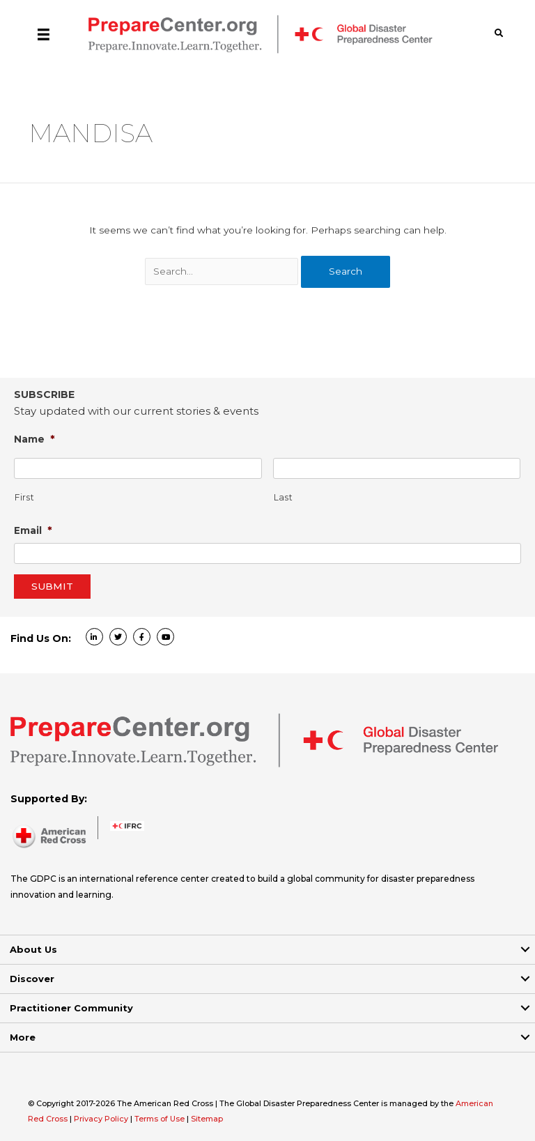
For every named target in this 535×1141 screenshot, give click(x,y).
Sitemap (207, 1119)
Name (34, 438)
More (23, 1037)
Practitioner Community (71, 1007)
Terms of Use (159, 1119)
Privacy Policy (102, 1119)
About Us (33, 949)
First (24, 497)
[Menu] (43, 34)
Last (283, 497)
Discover (32, 978)
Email (33, 530)
